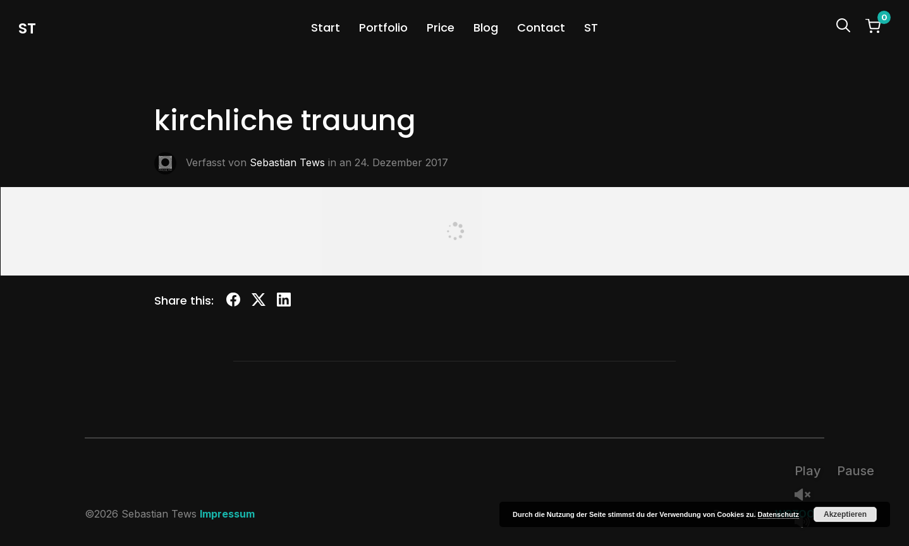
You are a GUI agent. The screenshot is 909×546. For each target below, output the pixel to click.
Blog (485, 27)
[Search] (843, 24)
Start (325, 27)
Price (440, 27)
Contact (541, 27)
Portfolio (383, 27)
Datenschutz (778, 514)
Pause (855, 470)
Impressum (227, 514)
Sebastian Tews (287, 162)
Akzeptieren (845, 514)
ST (591, 27)
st (27, 28)
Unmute (807, 495)
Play (808, 470)
